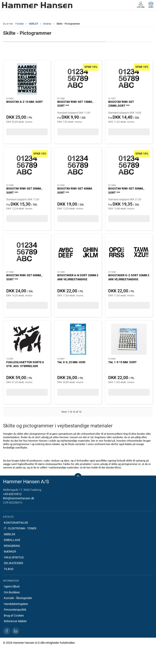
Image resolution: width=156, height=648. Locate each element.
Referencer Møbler (15, 621)
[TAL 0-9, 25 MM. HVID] (78, 339)
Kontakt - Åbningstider (18, 598)
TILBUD (8, 569)
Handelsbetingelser (16, 604)
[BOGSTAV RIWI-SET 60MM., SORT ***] (27, 252)
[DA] (37, 5)
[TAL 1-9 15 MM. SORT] (129, 339)
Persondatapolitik (15, 609)
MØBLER (33, 23)
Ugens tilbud (12, 586)
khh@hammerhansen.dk (18, 498)
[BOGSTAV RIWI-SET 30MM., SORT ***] (27, 165)
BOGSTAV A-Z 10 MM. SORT (24, 101)
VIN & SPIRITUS (14, 557)
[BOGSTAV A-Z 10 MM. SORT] (27, 78)
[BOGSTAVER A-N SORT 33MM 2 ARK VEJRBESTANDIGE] (78, 252)
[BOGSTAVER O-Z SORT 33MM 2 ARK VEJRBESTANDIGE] (129, 252)
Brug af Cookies (14, 615)
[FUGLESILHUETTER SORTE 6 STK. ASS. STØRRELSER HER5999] (27, 339)
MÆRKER (10, 551)
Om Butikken (12, 592)
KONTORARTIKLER (16, 522)
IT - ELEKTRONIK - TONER (20, 528)
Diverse (47, 23)
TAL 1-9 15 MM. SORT (122, 362)
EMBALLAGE (12, 540)
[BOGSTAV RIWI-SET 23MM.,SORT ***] (129, 78)
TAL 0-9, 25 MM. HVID (71, 362)
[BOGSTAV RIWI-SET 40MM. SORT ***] (78, 165)
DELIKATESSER (13, 563)
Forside (19, 23)
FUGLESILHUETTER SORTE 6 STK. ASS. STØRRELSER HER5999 (25, 366)
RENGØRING (12, 545)
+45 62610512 (12, 494)
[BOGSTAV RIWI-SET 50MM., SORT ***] (129, 165)
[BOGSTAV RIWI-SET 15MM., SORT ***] (78, 78)
